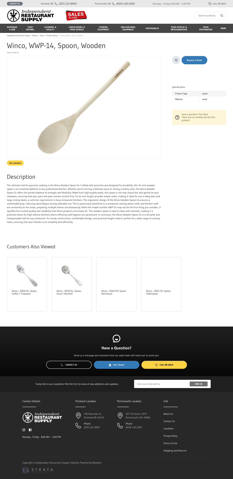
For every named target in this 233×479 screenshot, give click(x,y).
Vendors (35, 35)
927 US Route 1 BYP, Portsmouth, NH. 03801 (138, 415)
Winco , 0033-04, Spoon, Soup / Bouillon (69, 292)
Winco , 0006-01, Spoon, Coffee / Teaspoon (24, 292)
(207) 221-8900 (59, 3)
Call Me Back (164, 364)
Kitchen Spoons (52, 35)
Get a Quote (116, 364)
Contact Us (15, 3)
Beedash (96, 462)
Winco (42, 35)
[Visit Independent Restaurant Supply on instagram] (23, 429)
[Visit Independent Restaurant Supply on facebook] (30, 429)
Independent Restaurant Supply (18, 35)
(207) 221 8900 (92, 427)
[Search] (210, 15)
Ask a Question (15, 163)
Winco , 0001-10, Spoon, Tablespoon (158, 292)
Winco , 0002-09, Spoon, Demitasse (114, 292)
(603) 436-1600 (115, 3)
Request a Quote (194, 60)
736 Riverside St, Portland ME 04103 (94, 415)
